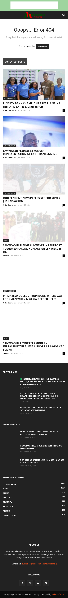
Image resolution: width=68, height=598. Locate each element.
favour (6, 255)
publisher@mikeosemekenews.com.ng (39, 563)
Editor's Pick (9, 98)
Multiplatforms (58, 594)
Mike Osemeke (9, 110)
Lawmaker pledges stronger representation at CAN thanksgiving (30, 152)
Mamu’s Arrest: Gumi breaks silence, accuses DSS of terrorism (39, 433)
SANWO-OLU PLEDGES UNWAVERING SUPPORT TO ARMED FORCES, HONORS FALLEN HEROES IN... (32, 249)
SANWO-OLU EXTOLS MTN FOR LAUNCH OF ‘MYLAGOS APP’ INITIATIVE (40, 408)
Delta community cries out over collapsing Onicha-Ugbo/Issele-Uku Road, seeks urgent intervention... (39, 396)
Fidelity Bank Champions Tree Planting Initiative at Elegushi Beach (31, 105)
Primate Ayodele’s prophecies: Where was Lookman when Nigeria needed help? (32, 297)
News (6, 240)
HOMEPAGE (42, 46)
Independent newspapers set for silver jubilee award (31, 199)
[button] (5, 15)
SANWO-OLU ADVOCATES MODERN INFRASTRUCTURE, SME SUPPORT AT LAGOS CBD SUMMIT (33, 346)
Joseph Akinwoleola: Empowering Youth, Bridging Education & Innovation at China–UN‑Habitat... (42, 382)
